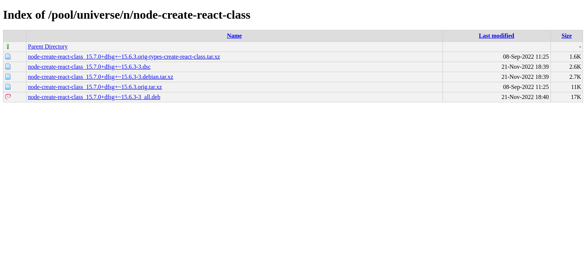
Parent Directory (48, 46)
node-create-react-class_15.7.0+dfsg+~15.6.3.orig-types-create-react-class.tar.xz (124, 56)
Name (234, 36)
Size (567, 36)
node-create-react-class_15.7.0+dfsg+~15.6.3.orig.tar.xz (95, 87)
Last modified (496, 36)
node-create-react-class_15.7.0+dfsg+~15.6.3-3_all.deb (94, 97)
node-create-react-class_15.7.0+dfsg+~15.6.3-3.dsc (89, 67)
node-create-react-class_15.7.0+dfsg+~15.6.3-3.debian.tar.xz (100, 77)
